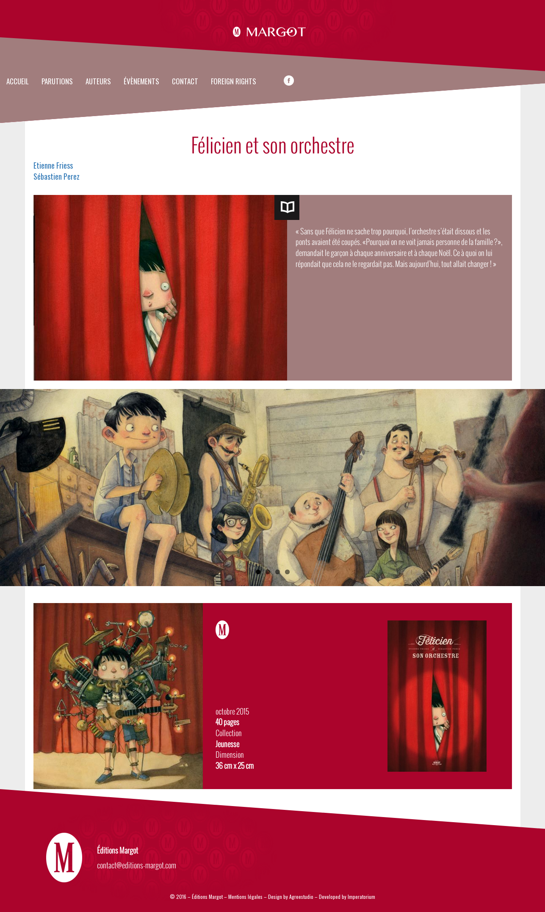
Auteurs (98, 81)
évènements (141, 81)
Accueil (17, 81)
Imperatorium (361, 896)
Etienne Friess (53, 165)
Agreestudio (302, 896)
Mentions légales (245, 896)
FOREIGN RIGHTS (233, 81)
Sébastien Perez (56, 176)
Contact (185, 81)
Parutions (57, 81)
